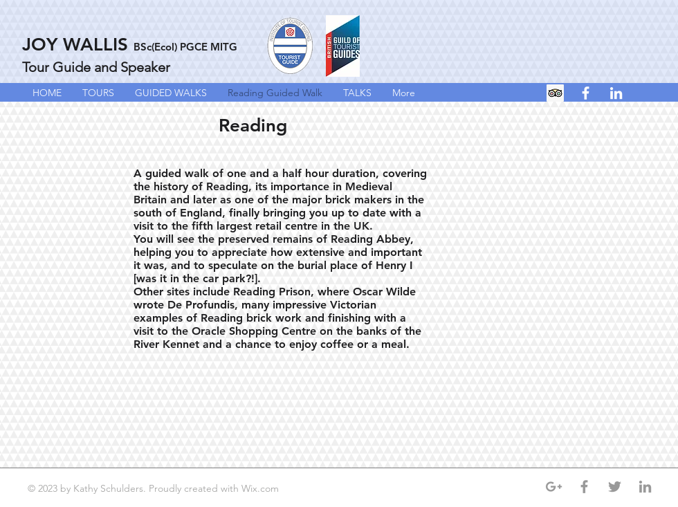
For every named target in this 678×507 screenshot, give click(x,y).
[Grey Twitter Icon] (614, 486)
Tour (35, 67)
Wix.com (261, 488)
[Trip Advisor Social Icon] (555, 93)
